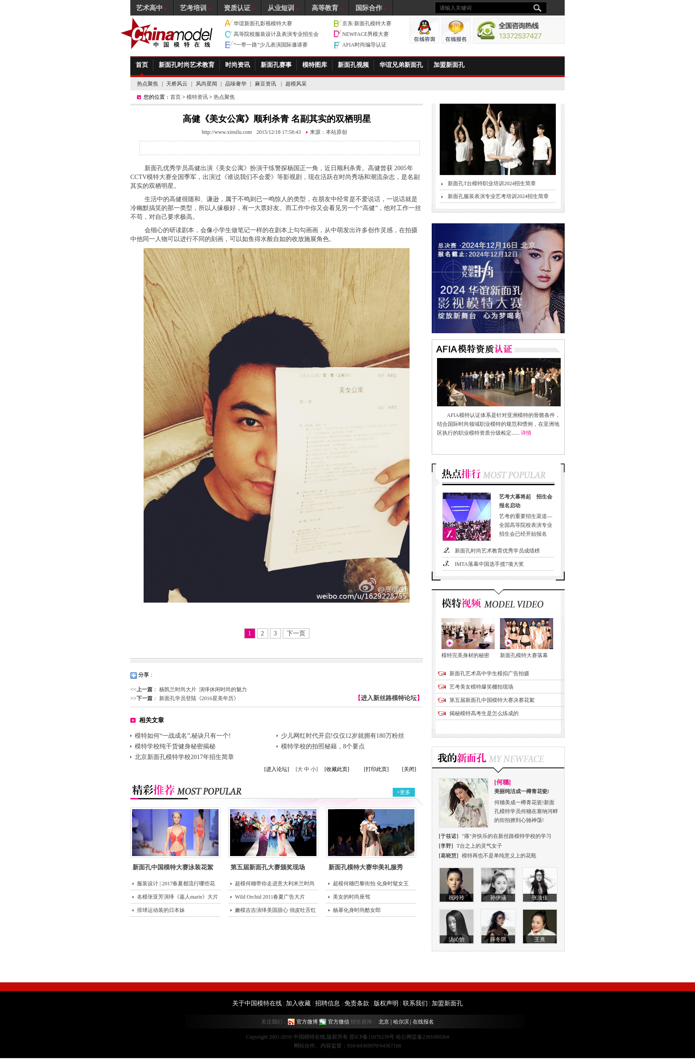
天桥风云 (176, 84)
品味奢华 (235, 84)
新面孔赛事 (276, 65)
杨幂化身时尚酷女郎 (357, 910)
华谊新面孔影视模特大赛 (263, 23)
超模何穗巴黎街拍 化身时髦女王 (371, 883)
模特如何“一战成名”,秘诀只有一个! (183, 735)
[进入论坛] (276, 769)
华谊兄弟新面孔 (401, 65)
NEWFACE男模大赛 (365, 34)
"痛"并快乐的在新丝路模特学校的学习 (506, 836)
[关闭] (409, 769)
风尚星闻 (206, 84)
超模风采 (296, 84)
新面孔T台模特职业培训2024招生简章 (492, 183)
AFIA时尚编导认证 (364, 45)
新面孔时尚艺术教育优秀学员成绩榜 (497, 551)
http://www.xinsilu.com (227, 132)
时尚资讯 (237, 65)
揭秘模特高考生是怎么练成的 (484, 713)
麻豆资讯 (266, 84)
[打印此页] (376, 769)
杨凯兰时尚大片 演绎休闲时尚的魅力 (203, 689)
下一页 (296, 633)
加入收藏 (298, 1003)
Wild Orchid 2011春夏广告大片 (270, 897)
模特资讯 (197, 97)
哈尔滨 (401, 1022)
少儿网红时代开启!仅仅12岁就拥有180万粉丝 (342, 735)
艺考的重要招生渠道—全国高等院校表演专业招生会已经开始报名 (527, 514)
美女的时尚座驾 (351, 897)
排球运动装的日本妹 (161, 910)
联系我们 (415, 1003)
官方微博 (307, 1022)
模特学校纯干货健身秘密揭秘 (175, 746)
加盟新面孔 (449, 65)
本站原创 (336, 132)
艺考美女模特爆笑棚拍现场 (481, 687)
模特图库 (314, 65)
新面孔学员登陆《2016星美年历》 (199, 698)
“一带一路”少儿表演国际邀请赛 (271, 45)
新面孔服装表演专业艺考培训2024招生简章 (498, 196)
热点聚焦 (147, 84)
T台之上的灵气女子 (479, 846)
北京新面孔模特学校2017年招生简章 (184, 757)
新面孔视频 (353, 65)
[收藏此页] (336, 769)
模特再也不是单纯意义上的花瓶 (499, 856)
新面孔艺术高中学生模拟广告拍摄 (489, 673)
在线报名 (423, 1022)
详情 (526, 433)
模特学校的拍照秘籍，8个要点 (323, 746)
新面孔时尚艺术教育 (187, 65)
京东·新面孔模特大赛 (366, 23)
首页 (142, 65)
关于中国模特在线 (257, 1003)
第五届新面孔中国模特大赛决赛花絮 (492, 700)
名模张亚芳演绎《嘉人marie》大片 (177, 897)
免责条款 (356, 1003)
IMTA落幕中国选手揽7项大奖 (489, 564)
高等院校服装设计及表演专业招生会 (276, 34)
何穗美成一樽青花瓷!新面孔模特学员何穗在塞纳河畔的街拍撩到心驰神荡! (526, 805)
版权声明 (386, 1003)
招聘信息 (327, 1003)
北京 (384, 1022)
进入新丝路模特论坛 (389, 698)
